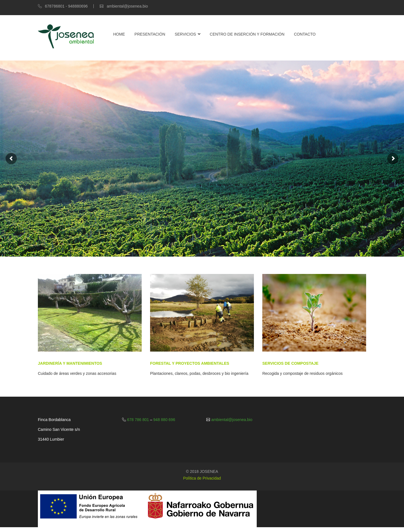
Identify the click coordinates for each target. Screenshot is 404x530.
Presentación (149, 34)
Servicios (185, 34)
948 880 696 (163, 419)
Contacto (305, 34)
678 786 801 (138, 419)
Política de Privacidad (202, 478)
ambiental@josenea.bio (231, 419)
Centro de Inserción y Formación (247, 34)
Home (119, 34)
